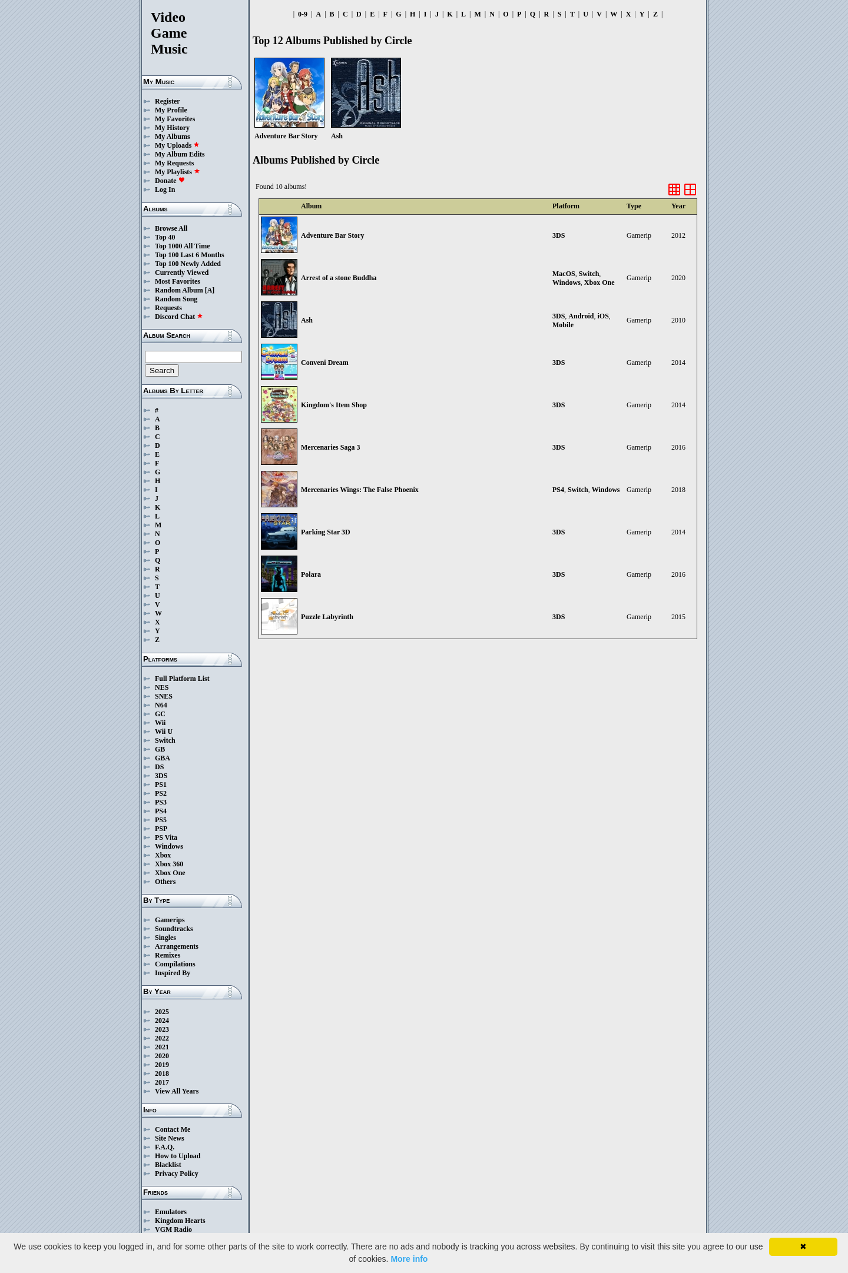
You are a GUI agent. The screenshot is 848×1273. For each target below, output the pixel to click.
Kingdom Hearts (180, 1221)
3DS (161, 776)
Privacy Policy (176, 1173)
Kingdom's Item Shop (334, 405)
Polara (311, 574)
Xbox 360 (169, 864)
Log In (165, 189)
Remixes (167, 955)
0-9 (302, 14)
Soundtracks (174, 929)
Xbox (163, 855)
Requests (168, 308)
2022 (162, 1038)
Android (581, 316)
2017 (162, 1082)
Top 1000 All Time (182, 246)
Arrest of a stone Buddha (338, 278)
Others (165, 882)
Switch (165, 740)
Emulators (171, 1212)
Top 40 (165, 237)
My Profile (171, 110)
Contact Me (172, 1129)
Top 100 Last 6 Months (189, 255)
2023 (162, 1029)
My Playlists (177, 172)
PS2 (161, 793)
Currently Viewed (181, 272)
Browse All (171, 228)
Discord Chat (179, 317)
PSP (161, 829)
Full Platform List (182, 678)
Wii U (164, 731)
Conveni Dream (325, 362)
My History (172, 128)
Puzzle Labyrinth (327, 617)
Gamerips (170, 920)
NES (161, 687)
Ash (307, 320)
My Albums (172, 136)
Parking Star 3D (325, 532)
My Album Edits (180, 154)
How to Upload (177, 1156)
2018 (162, 1073)
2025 (162, 1012)
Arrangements (176, 946)
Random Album (179, 290)
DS (159, 767)
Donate (170, 181)
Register (167, 101)
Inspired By (172, 973)
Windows (169, 846)
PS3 (161, 802)
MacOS (563, 274)
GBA (162, 758)
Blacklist (168, 1165)
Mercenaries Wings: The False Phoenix (360, 490)
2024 (162, 1020)
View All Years (176, 1091)
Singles (165, 937)
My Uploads (177, 145)
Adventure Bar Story (333, 235)
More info (409, 1259)
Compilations (175, 964)
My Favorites (175, 119)
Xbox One (170, 873)
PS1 (161, 784)
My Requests (174, 163)
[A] (210, 290)
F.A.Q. (164, 1147)
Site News (169, 1138)
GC (160, 714)
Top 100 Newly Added (188, 264)
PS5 (161, 820)
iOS (602, 316)
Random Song (176, 299)
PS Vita (166, 837)
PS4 (161, 811)
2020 (162, 1056)
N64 (161, 705)
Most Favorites (177, 281)
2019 (162, 1065)
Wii (160, 723)
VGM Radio (173, 1229)
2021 (162, 1047)
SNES (164, 696)
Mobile (563, 325)
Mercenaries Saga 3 (330, 447)
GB (160, 749)
